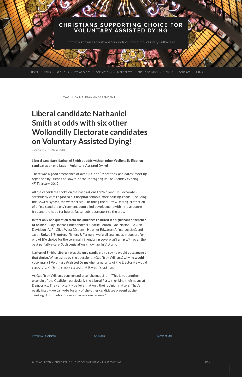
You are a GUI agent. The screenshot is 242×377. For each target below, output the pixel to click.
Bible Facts (124, 72)
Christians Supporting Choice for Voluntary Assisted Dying (80, 362)
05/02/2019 (39, 149)
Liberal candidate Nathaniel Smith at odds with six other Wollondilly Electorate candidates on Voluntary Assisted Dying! (89, 127)
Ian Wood (57, 149)
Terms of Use (164, 335)
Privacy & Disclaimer (44, 335)
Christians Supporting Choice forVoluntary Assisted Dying (121, 28)
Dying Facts (82, 72)
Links (199, 72)
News (47, 72)
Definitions (104, 72)
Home (35, 72)
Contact (185, 72)
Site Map (99, 335)
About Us (62, 72)
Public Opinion (148, 72)
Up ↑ (207, 362)
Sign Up (168, 72)
